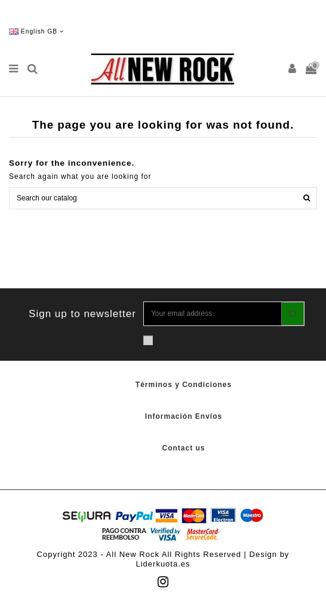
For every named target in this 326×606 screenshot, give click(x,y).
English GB (36, 31)
